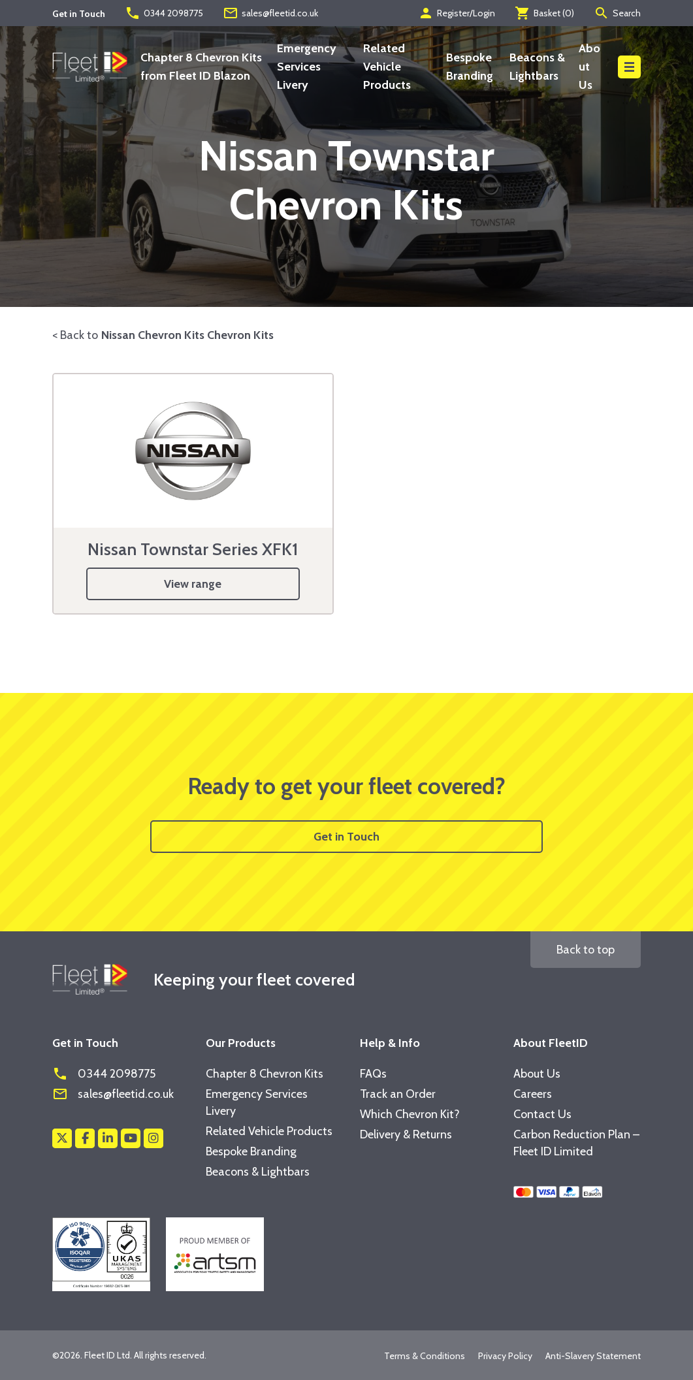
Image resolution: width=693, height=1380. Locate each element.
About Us (589, 66)
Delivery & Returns (406, 1134)
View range (192, 584)
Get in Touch (346, 836)
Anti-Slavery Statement (593, 1356)
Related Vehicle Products (387, 66)
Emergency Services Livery (306, 66)
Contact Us (542, 1114)
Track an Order (398, 1094)
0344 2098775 (164, 13)
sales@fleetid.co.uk (270, 13)
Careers (532, 1094)
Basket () (544, 13)
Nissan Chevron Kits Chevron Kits (187, 335)
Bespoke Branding (251, 1151)
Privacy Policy (505, 1356)
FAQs (373, 1074)
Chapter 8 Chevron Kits (264, 1074)
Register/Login (456, 13)
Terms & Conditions (424, 1356)
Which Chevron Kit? (410, 1114)
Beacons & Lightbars (258, 1171)
